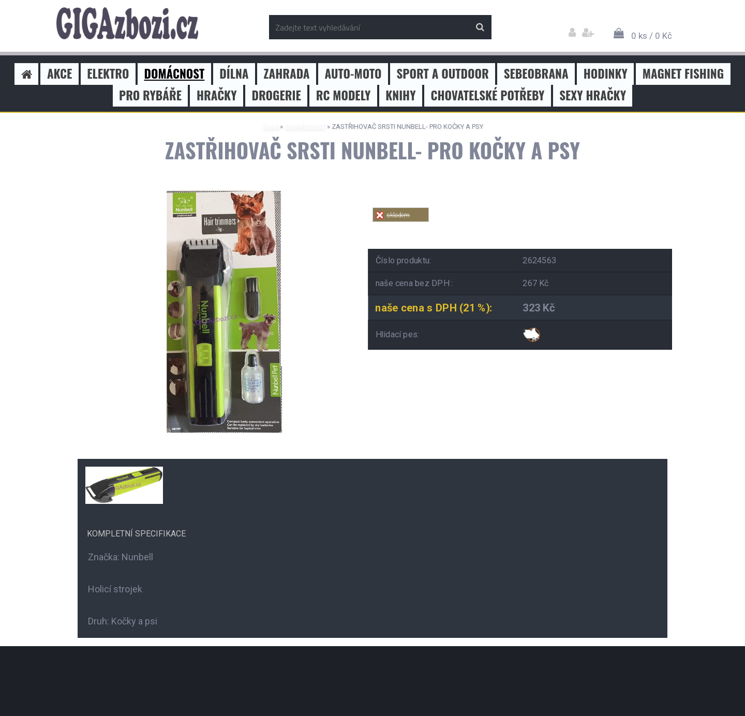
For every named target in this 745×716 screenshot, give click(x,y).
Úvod (270, 126)
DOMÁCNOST (305, 126)
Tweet (520, 228)
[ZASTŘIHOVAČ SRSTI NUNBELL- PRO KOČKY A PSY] (215, 190)
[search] (480, 27)
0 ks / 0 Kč (651, 36)
